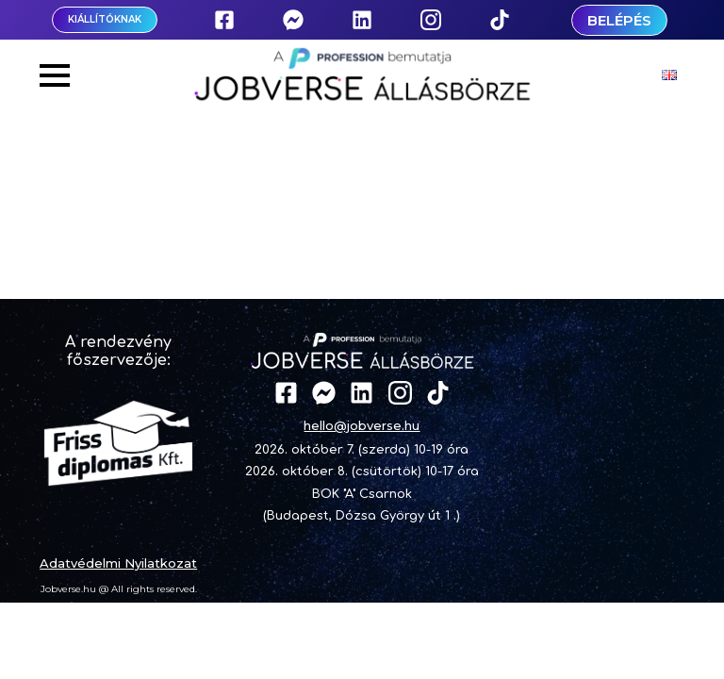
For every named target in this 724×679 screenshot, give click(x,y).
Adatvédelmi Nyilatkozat (118, 563)
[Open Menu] (55, 75)
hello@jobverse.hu (362, 425)
